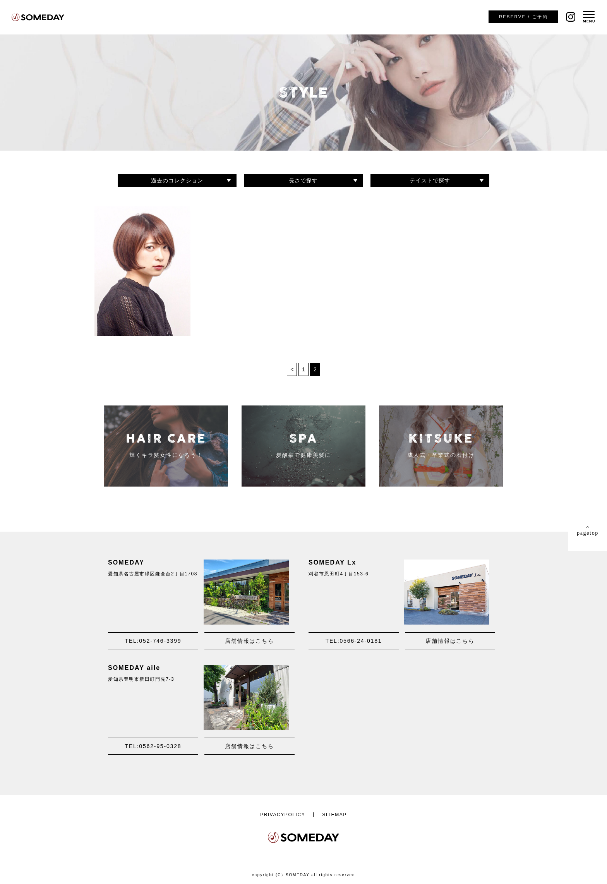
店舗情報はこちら (249, 641)
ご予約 (523, 16)
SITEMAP (334, 814)
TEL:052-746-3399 (153, 641)
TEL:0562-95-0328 (153, 746)
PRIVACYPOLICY (282, 814)
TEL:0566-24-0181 (354, 641)
